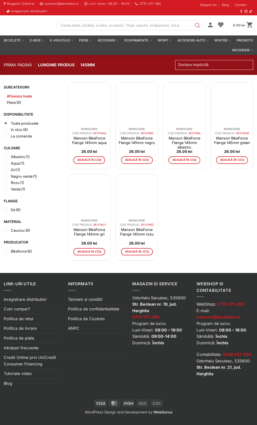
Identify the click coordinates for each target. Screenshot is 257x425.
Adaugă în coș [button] (89, 160)
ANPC (73, 328)
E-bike (37, 40)
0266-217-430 (237, 354)
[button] (210, 25)
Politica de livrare (20, 328)
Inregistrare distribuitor (25, 299)
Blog (225, 5)
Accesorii (108, 40)
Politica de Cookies (86, 318)
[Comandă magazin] (214, 65)
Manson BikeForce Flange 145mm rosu (137, 231)
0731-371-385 (230, 304)
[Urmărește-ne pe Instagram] (245, 11)
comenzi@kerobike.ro (218, 316)
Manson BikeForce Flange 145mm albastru (184, 142)
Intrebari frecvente (21, 347)
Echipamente (138, 40)
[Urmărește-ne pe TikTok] (250, 11)
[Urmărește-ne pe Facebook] (241, 11)
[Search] (197, 25)
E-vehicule (61, 40)
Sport (165, 40)
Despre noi (208, 5)
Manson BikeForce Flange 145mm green (232, 140)
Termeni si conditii (85, 299)
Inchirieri (242, 50)
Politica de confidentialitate (93, 308)
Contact (240, 5)
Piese (85, 40)
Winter (222, 40)
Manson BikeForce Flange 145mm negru (137, 140)
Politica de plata (19, 338)
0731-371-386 (145, 316)
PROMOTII (245, 40)
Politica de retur (19, 318)
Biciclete (14, 40)
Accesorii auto (193, 40)
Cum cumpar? (17, 308)
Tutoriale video (18, 373)
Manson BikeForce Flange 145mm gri (89, 231)
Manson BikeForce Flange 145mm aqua (89, 140)
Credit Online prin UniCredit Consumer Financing (30, 360)
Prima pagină (18, 64)
